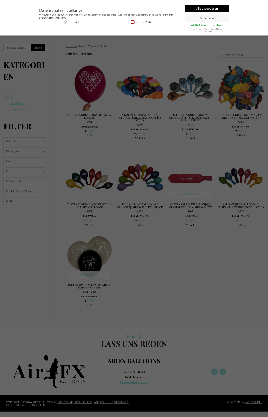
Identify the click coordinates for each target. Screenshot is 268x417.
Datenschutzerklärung (213, 28)
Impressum (207, 31)
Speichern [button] (207, 17)
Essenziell (71, 21)
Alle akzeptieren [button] (207, 8)
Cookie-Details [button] (196, 28)
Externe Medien (142, 21)
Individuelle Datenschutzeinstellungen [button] (207, 25)
